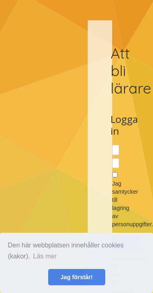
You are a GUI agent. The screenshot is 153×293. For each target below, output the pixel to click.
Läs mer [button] (45, 256)
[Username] (115, 150)
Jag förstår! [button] (76, 277)
